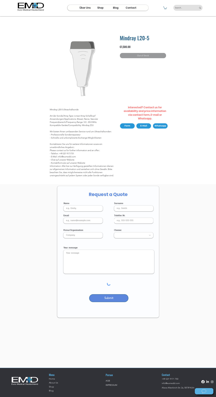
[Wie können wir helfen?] (204, 391)
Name (66, 203)
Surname (118, 203)
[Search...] (184, 8)
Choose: (118, 230)
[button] (165, 7)
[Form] (127, 126)
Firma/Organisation (73, 230)
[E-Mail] (143, 126)
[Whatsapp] (160, 126)
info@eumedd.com (171, 383)
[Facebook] (203, 381)
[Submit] (108, 298)
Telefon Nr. (119, 215)
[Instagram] (212, 381)
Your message (70, 247)
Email (66, 215)
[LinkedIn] (207, 381)
